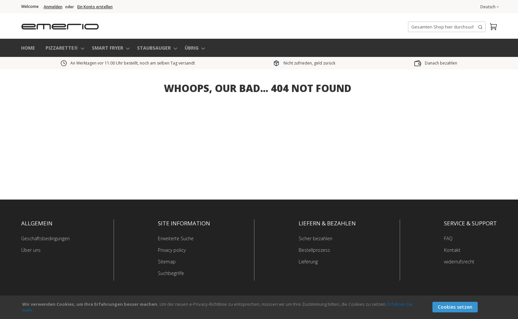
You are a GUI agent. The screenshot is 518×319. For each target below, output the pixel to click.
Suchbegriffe (171, 273)
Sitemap (167, 261)
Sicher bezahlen (315, 238)
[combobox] (447, 27)
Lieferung (308, 261)
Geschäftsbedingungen (45, 238)
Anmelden (53, 7)
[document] (260, 307)
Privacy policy (172, 250)
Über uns (31, 250)
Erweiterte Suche (176, 238)
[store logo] (87, 24)
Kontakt (452, 250)
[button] (489, 7)
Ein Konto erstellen (95, 7)
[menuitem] (63, 48)
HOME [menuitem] (28, 47)
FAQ (448, 238)
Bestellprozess (314, 250)
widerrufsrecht (459, 261)
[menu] (259, 48)
